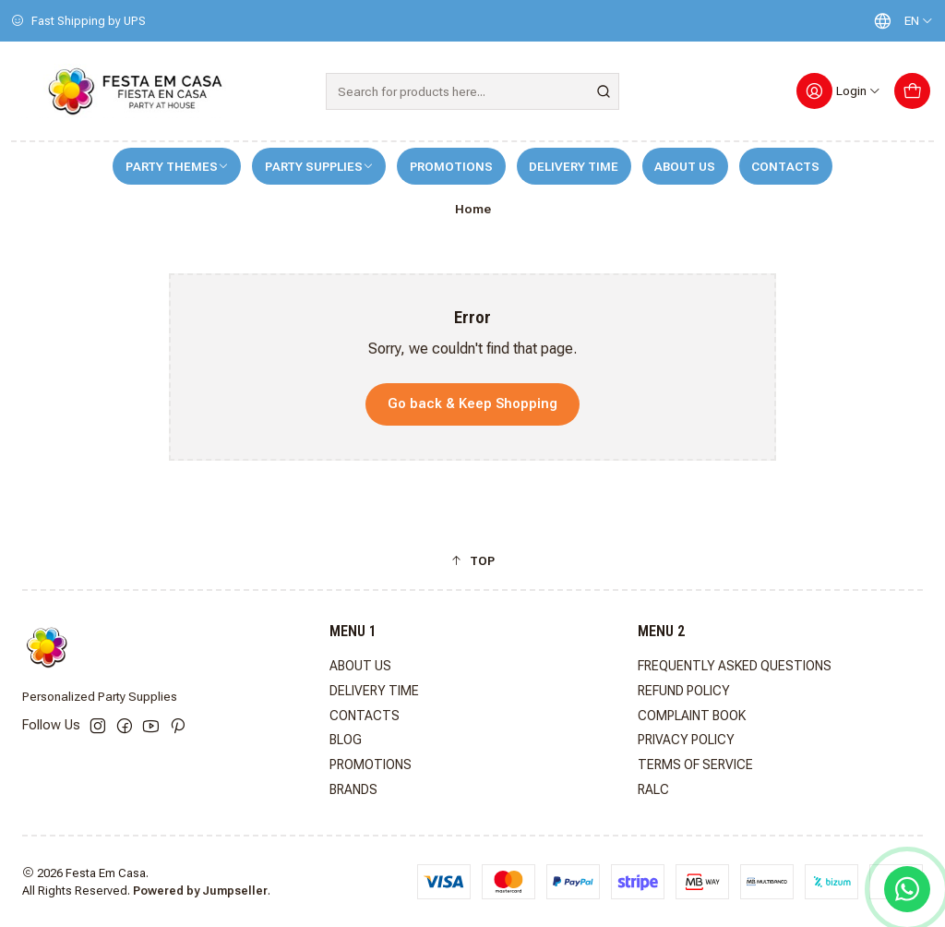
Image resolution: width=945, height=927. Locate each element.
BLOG (345, 739)
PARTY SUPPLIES (319, 167)
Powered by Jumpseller (200, 890)
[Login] (839, 90)
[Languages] (899, 21)
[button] (472, 560)
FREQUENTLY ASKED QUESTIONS (734, 665)
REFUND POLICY (684, 690)
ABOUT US (684, 167)
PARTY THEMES (177, 167)
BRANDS (353, 789)
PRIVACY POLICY (686, 739)
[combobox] (472, 91)
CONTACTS (785, 167)
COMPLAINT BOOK (692, 715)
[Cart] (912, 90)
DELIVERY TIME (573, 167)
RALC (653, 789)
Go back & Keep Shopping (472, 404)
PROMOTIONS (451, 167)
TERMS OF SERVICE (695, 764)
